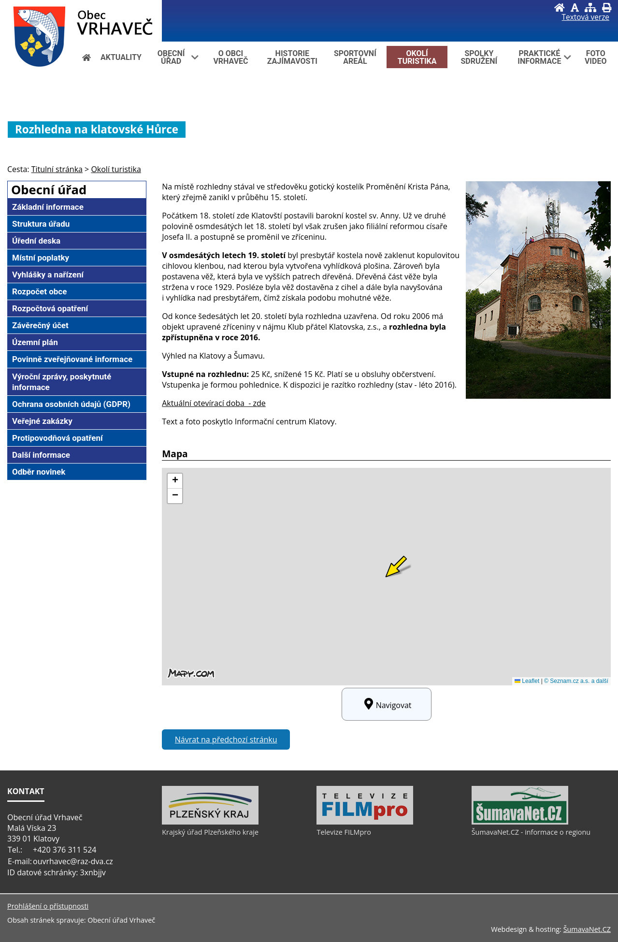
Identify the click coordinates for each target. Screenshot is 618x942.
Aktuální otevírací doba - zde (214, 403)
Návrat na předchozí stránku (226, 739)
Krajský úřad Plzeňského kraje (210, 832)
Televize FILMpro (343, 832)
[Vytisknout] (606, 7)
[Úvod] (559, 7)
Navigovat (386, 704)
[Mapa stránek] (590, 7)
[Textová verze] (585, 17)
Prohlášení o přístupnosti (47, 906)
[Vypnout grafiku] (575, 7)
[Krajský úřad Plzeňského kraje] (210, 822)
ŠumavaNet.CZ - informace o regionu (531, 832)
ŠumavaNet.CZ (587, 929)
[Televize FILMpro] (364, 822)
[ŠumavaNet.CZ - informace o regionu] (520, 822)
